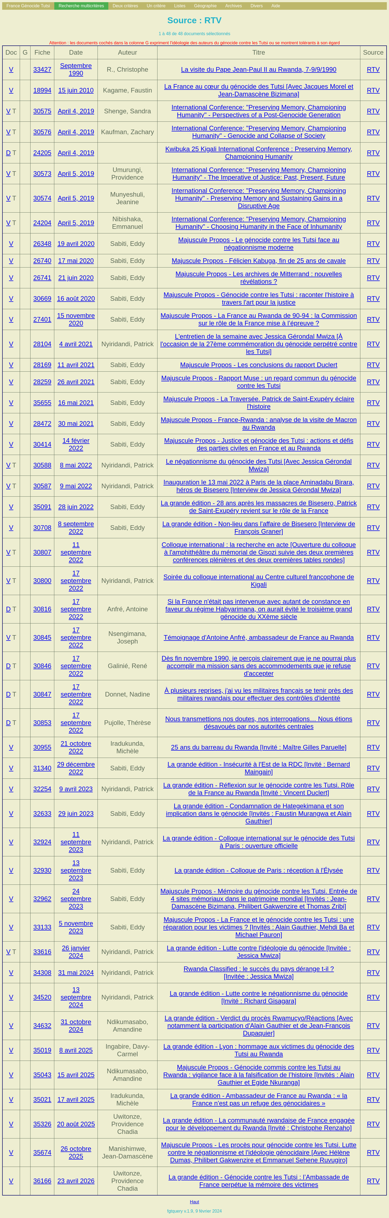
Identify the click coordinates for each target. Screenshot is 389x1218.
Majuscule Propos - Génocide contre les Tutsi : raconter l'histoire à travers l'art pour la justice (258, 298)
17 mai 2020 (76, 260)
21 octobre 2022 (76, 747)
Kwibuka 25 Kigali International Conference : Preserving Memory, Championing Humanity (258, 152)
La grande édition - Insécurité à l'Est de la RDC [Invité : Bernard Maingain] (258, 768)
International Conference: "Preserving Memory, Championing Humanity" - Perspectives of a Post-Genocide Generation (259, 111)
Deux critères (125, 6)
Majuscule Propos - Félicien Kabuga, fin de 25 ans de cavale (259, 260)
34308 (42, 972)
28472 (42, 423)
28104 (42, 344)
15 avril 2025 (75, 1074)
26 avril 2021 (75, 381)
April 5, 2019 (76, 173)
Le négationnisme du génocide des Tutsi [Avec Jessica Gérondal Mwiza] (259, 465)
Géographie (205, 6)
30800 (42, 580)
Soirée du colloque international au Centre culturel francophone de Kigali (258, 580)
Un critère (156, 6)
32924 (42, 842)
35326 (42, 1124)
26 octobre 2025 (76, 1152)
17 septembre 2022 (76, 580)
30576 (42, 132)
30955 (42, 747)
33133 (42, 927)
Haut (194, 1202)
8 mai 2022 (76, 465)
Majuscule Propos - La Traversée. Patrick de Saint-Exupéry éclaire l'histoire (258, 402)
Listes (180, 6)
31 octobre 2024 (76, 1025)
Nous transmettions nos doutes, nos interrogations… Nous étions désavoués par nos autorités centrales (258, 722)
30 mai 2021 (76, 423)
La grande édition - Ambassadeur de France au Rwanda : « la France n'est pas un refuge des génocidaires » (258, 1099)
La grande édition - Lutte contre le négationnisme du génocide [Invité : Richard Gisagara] (259, 997)
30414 (42, 444)
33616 (42, 951)
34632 (42, 1025)
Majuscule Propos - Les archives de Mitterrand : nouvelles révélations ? (259, 277)
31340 (42, 768)
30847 (42, 694)
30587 (42, 486)
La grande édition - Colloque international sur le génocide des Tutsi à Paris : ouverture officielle (259, 841)
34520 (42, 997)
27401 (42, 319)
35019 (42, 1050)
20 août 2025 (76, 1124)
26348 (42, 243)
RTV (373, 69)
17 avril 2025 (75, 1099)
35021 (42, 1099)
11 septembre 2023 (76, 842)
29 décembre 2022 (76, 768)
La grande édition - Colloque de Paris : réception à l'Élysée (259, 870)
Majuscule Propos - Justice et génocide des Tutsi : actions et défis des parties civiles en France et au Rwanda (258, 444)
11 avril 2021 (75, 364)
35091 (42, 506)
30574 (42, 198)
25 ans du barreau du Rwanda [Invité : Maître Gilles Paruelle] (259, 747)
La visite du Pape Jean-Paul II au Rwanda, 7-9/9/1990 (258, 69)
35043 (42, 1074)
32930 (42, 870)
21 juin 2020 (76, 277)
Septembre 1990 (76, 69)
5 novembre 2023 (76, 927)
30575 (42, 111)
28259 (42, 381)
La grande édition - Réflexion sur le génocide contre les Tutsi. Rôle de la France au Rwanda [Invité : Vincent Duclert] (258, 788)
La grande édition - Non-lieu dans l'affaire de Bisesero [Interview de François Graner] (258, 527)
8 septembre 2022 (76, 527)
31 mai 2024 (76, 972)
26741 (42, 277)
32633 (42, 813)
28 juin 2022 (76, 506)
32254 (42, 789)
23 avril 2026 (75, 1180)
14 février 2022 (75, 444)
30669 (42, 298)
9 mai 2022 (76, 486)
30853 (42, 722)
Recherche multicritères (81, 6)
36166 (42, 1180)
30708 (42, 527)
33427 (42, 69)
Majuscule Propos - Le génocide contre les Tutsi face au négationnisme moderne (258, 243)
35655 (42, 402)
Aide (275, 6)
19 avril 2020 (75, 243)
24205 (42, 152)
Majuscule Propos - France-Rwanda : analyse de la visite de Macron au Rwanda (259, 423)
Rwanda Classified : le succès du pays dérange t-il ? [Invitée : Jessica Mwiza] (259, 972)
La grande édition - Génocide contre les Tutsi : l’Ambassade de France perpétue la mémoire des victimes (259, 1180)
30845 (42, 637)
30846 (42, 665)
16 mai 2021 (76, 402)
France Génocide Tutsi (28, 6)
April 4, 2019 (76, 111)
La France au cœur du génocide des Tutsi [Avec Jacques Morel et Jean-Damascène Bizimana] (258, 90)
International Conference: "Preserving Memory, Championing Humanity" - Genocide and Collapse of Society (259, 131)
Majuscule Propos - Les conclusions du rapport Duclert (258, 364)
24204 (42, 222)
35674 (42, 1152)
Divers (256, 6)
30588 (42, 465)
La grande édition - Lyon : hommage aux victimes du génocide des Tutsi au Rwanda (258, 1050)
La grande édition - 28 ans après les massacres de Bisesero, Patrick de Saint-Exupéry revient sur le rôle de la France (259, 506)
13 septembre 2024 (76, 997)
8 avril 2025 (76, 1050)
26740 (42, 260)
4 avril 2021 (76, 344)
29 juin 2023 (76, 813)
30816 (42, 609)
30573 (42, 173)
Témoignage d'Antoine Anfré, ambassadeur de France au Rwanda (259, 637)
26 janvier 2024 (76, 951)
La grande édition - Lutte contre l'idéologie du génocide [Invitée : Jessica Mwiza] (259, 951)
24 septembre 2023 (76, 898)
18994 (42, 90)
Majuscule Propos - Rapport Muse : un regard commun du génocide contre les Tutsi (258, 381)
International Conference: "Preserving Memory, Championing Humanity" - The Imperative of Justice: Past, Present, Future (259, 173)
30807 (42, 552)
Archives (233, 6)
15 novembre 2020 (76, 319)
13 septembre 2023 (76, 870)
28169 (42, 364)
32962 (42, 898)
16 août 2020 (76, 298)
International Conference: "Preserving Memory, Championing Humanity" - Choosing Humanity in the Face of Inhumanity (259, 222)
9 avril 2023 (76, 789)
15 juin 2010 (76, 90)
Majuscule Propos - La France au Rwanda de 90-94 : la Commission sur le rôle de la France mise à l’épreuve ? (258, 319)
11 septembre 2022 (76, 552)
